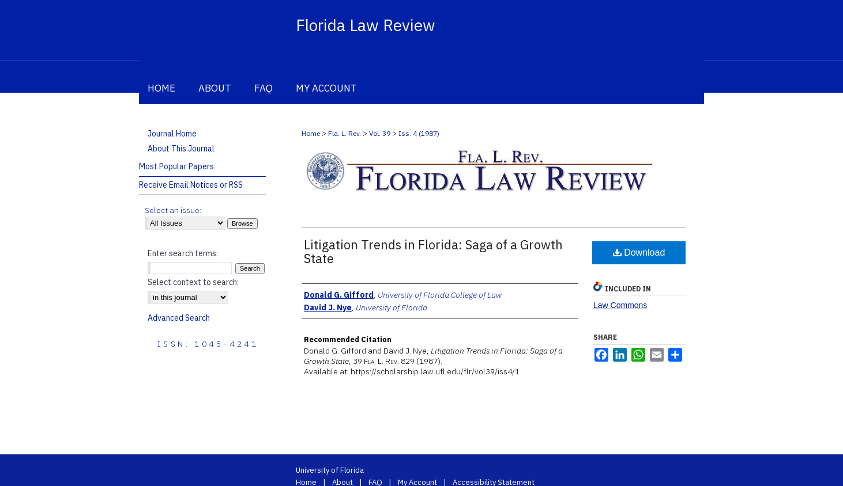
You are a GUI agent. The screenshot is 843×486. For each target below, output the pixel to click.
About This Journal (181, 148)
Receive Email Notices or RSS (191, 185)
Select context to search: (193, 282)
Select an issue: (173, 210)
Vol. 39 (379, 133)
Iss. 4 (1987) (418, 133)
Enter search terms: (183, 253)
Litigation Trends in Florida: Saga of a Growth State (433, 251)
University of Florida (330, 470)
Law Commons (620, 305)
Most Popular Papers (176, 166)
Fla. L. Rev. (344, 133)
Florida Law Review (365, 25)
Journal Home (172, 133)
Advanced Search (179, 318)
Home (311, 133)
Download (639, 252)
